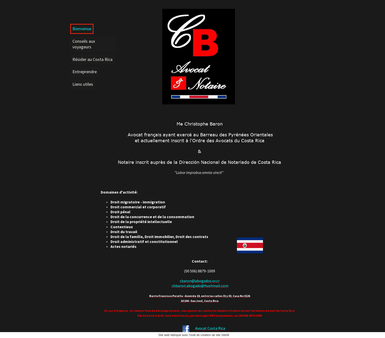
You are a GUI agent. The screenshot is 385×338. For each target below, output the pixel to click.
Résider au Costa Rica (92, 59)
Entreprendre (84, 71)
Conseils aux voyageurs (83, 44)
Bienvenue (81, 28)
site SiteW (222, 335)
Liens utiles (82, 84)
